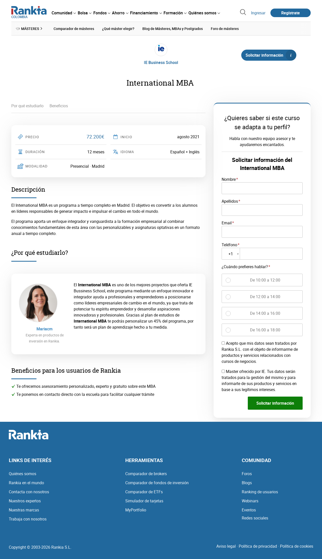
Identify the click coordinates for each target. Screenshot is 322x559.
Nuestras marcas (24, 509)
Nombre (229, 179)
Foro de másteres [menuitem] (225, 28)
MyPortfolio (135, 509)
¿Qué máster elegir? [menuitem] (118, 28)
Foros (247, 473)
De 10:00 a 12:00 (265, 280)
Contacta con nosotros (29, 491)
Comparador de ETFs (144, 491)
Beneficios (59, 106)
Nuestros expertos (25, 500)
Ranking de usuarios (260, 491)
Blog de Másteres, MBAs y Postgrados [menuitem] (172, 28)
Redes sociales (255, 517)
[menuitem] (64, 13)
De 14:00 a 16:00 (265, 313)
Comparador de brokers (146, 473)
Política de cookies (296, 546)
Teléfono (229, 245)
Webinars (250, 500)
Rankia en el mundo (26, 482)
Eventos (249, 509)
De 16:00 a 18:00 (265, 330)
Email (227, 223)
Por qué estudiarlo (27, 106)
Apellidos (230, 201)
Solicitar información (271, 55)
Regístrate (290, 13)
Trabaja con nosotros (28, 518)
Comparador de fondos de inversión (157, 482)
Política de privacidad (258, 546)
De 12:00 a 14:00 (265, 296)
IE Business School (161, 62)
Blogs (247, 482)
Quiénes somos (22, 473)
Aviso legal (226, 546)
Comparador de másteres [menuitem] (74, 28)
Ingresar (258, 13)
